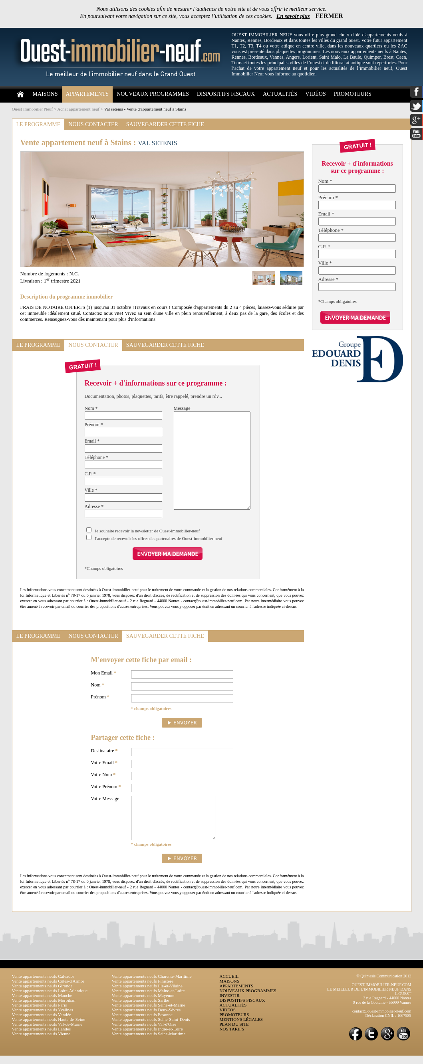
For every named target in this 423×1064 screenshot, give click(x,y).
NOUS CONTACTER (93, 124)
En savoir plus (293, 16)
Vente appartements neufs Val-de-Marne (47, 1032)
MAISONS (45, 94)
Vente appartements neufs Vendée (41, 1022)
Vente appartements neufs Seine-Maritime (149, 1042)
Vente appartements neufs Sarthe (140, 1008)
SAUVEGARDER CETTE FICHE (165, 124)
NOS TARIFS (232, 1037)
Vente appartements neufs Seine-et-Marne (148, 1013)
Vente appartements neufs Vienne (41, 1042)
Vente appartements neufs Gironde (42, 994)
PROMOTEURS (352, 94)
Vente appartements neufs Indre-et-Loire (147, 1037)
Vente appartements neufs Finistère (142, 989)
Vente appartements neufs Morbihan (43, 1008)
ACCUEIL (229, 984)
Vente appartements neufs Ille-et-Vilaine (147, 994)
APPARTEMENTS (87, 94)
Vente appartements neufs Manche (42, 1003)
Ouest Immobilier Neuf (32, 109)
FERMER (329, 15)
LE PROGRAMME (38, 124)
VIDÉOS (315, 94)
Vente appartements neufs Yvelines (42, 1018)
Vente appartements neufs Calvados (43, 984)
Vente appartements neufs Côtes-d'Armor (48, 989)
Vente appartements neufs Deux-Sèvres (146, 1018)
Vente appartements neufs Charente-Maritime (152, 984)
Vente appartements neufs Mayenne (143, 1003)
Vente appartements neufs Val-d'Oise (144, 1032)
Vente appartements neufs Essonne (142, 1022)
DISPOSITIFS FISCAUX (226, 94)
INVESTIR (230, 1003)
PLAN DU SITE (234, 1032)
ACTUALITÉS (280, 94)
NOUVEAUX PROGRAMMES (153, 94)
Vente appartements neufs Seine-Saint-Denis (151, 1027)
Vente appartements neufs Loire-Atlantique (50, 999)
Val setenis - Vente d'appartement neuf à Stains (145, 109)
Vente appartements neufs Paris (39, 1013)
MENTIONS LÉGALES (241, 1027)
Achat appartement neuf (78, 109)
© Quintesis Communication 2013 (383, 984)
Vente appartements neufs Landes (41, 1037)
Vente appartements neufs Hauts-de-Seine (48, 1027)
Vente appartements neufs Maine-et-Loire (148, 999)
